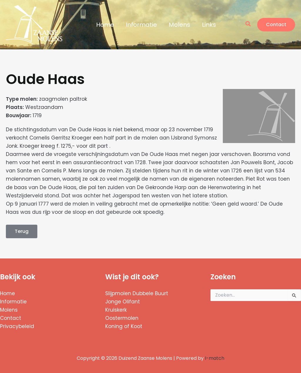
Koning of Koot (123, 326)
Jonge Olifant (122, 301)
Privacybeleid (17, 326)
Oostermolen (121, 318)
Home (105, 25)
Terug (22, 231)
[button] (248, 24)
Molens (179, 25)
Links (209, 25)
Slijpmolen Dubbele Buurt (136, 293)
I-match (214, 358)
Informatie (141, 25)
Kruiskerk (116, 309)
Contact (10, 318)
